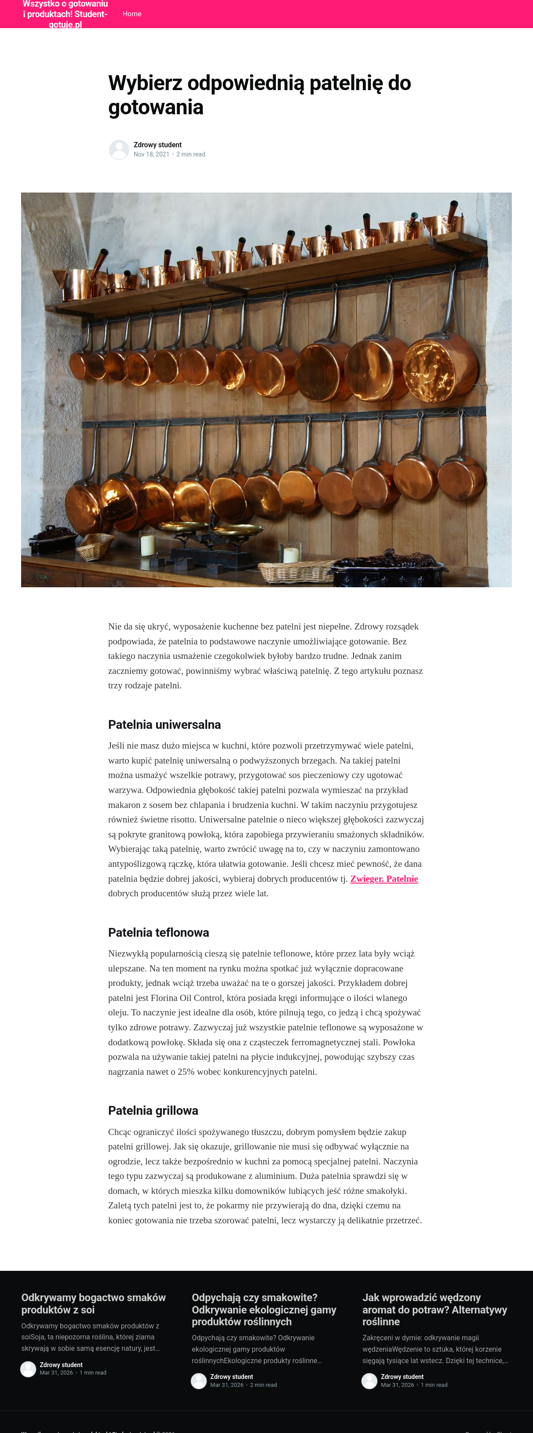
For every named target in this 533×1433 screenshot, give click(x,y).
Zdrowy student (158, 145)
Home (132, 14)
